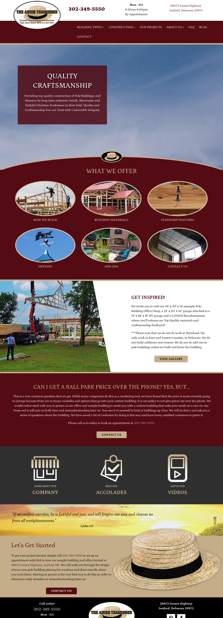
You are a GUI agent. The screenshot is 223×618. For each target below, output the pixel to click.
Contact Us (111, 435)
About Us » (175, 27)
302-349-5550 (86, 9)
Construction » (122, 27)
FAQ (191, 27)
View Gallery (171, 359)
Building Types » (90, 27)
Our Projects (151, 27)
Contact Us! (61, 591)
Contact (84, 36)
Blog (203, 27)
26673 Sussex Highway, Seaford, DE (35, 565)
